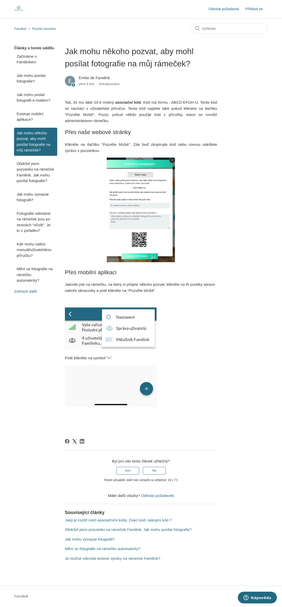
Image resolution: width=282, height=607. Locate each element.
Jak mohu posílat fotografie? (31, 78)
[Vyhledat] (229, 28)
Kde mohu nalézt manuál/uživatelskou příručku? (34, 250)
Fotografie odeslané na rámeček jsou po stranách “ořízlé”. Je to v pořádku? (34, 222)
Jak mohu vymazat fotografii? (33, 197)
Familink (20, 29)
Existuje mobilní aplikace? (30, 117)
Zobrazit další (25, 291)
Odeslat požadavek (223, 9)
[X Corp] (74, 441)
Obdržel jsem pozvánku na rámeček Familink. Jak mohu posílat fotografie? (35, 172)
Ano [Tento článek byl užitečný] (127, 470)
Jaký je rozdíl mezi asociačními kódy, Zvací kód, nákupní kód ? (118, 520)
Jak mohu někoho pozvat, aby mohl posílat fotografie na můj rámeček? (33, 141)
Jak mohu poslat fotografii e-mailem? (33, 97)
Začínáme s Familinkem (27, 59)
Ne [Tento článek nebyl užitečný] (154, 470)
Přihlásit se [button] (254, 9)
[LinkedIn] (82, 441)
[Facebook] (67, 441)
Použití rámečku (44, 29)
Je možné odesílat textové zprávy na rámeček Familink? (112, 558)
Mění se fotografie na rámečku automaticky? (35, 274)
